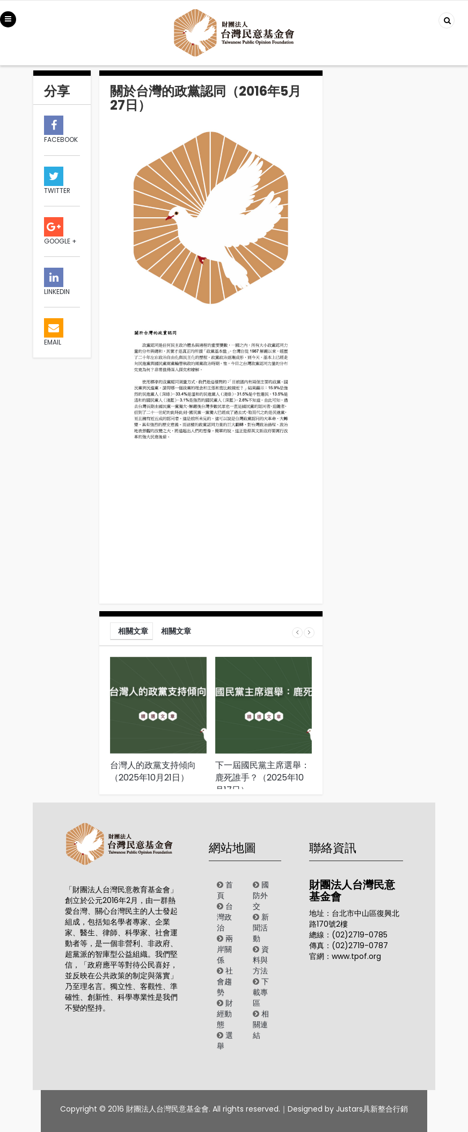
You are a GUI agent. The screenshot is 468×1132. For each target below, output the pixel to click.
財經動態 (225, 1014)
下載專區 (261, 992)
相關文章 (133, 631)
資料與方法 (261, 960)
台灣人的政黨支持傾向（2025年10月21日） (153, 771)
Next (309, 632)
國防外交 (261, 895)
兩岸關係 (225, 949)
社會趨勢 (225, 981)
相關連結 (261, 1024)
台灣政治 (225, 917)
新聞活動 (261, 928)
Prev (297, 632)
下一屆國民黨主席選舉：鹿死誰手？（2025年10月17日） (262, 777)
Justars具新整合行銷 (372, 1109)
